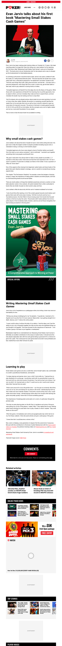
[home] (13, 7)
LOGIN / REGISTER (31, 2)
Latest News (27, 7)
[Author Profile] (8, 61)
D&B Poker (23, 438)
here (51, 458)
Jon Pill (13, 60)
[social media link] (39, 7)
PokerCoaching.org (41, 427)
